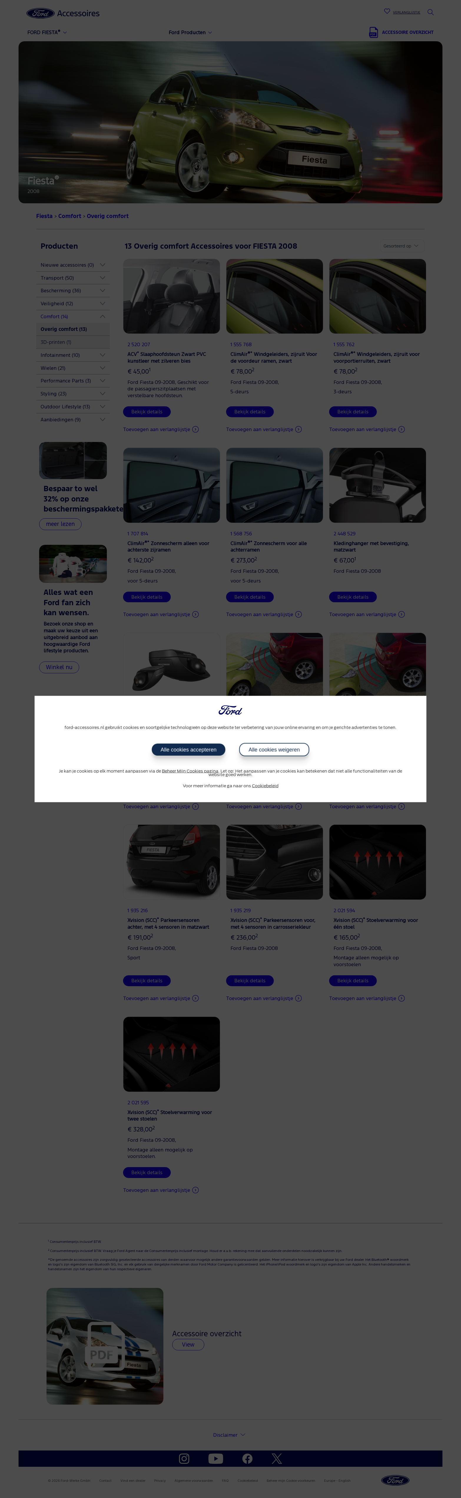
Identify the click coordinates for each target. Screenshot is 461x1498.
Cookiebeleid (265, 786)
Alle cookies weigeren (274, 750)
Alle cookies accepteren (189, 750)
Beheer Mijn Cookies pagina (190, 771)
